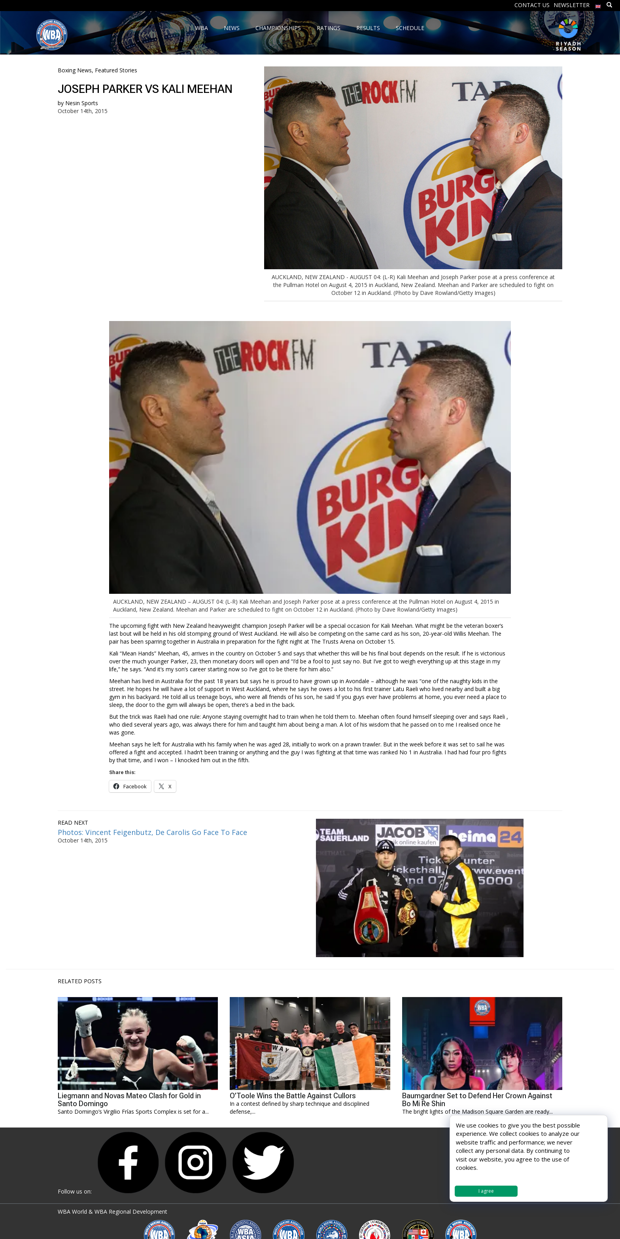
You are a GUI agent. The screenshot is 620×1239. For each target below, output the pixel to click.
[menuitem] (598, 4)
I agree (486, 1191)
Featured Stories (116, 70)
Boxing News (75, 70)
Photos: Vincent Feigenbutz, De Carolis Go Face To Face (152, 832)
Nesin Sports (81, 103)
